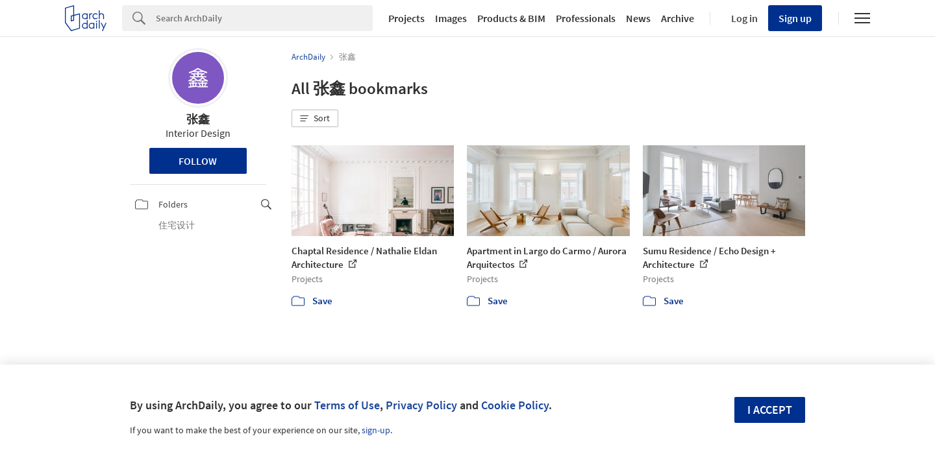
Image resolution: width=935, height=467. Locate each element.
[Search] (264, 18)
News (638, 18)
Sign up (795, 18)
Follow (198, 160)
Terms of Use (347, 405)
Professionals (586, 18)
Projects (406, 18)
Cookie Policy (515, 405)
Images (451, 18)
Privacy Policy (421, 405)
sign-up (376, 430)
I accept (769, 409)
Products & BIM (511, 18)
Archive (677, 18)
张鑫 (198, 119)
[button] (315, 119)
